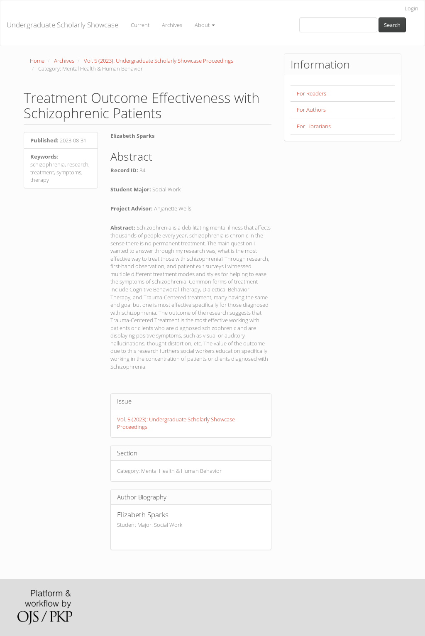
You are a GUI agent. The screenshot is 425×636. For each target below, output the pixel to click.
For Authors (311, 109)
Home (37, 60)
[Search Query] (338, 24)
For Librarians (314, 126)
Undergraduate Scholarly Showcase (62, 24)
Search (392, 25)
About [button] (205, 25)
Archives (172, 25)
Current (140, 25)
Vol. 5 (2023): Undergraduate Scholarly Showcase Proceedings (158, 60)
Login (411, 8)
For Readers (311, 93)
